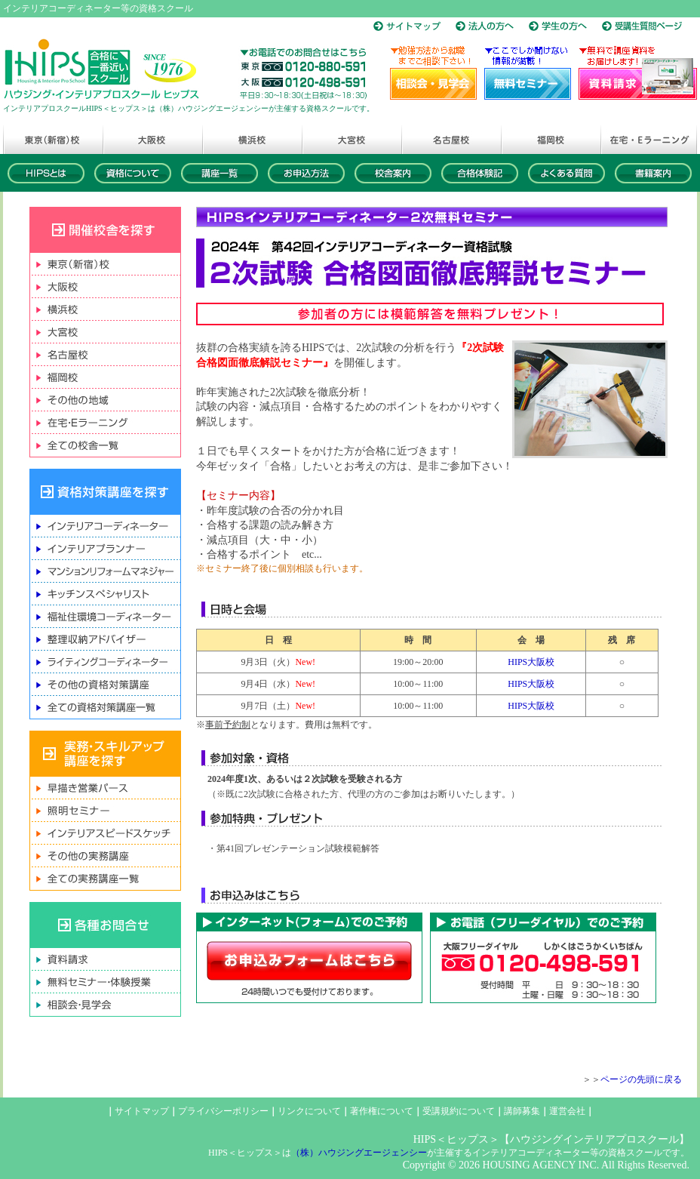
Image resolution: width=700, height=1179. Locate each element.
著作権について (381, 1111)
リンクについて (309, 1111)
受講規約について (458, 1111)
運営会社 (567, 1111)
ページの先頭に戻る (641, 1079)
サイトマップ (142, 1111)
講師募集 (522, 1111)
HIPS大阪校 (531, 662)
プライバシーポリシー (223, 1111)
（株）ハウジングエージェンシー (359, 1152)
